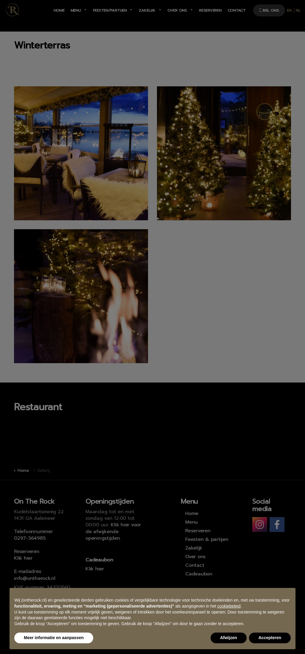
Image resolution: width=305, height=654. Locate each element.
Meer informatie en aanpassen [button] (54, 637)
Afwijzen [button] (228, 637)
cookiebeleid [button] (229, 606)
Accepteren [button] (270, 637)
